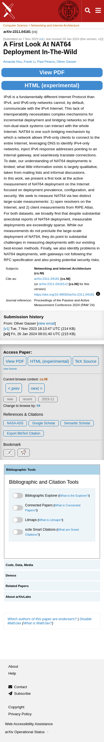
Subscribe (22, 693)
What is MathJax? (37, 623)
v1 (42, 39)
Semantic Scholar (77, 423)
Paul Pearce (46, 61)
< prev (14, 388)
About (13, 666)
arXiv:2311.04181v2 (53, 284)
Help (12, 673)
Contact (20, 687)
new (10, 399)
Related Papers (17, 586)
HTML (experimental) (52, 85)
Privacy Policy (20, 714)
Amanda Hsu (12, 61)
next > (36, 388)
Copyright (16, 707)
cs (38, 406)
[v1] (6, 329)
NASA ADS (15, 423)
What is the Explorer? (73, 495)
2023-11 (48, 399)
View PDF (52, 72)
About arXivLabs (18, 596)
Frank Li (29, 61)
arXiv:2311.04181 (47, 278)
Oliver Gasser (66, 61)
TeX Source (86, 361)
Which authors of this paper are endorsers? (42, 619)
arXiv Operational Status (27, 732)
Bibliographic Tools (21, 469)
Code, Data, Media (19, 565)
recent (27, 399)
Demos (11, 575)
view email (46, 323)
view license (10, 368)
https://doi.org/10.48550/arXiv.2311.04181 (64, 294)
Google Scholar (43, 423)
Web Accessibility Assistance (29, 724)
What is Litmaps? (50, 520)
